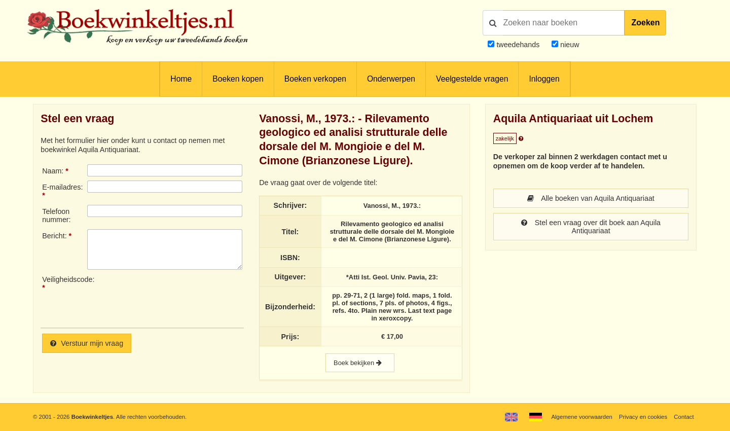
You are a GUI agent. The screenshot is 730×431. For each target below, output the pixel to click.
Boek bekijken (360, 363)
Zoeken (645, 22)
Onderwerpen (391, 79)
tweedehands (517, 45)
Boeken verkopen (315, 79)
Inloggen (544, 79)
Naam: (52, 171)
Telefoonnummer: (56, 215)
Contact (684, 417)
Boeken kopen (237, 79)
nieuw (568, 45)
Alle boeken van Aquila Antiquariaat (590, 198)
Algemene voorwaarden (581, 417)
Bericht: (54, 236)
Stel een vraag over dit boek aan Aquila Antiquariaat (591, 227)
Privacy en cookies (643, 417)
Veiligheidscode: (64, 279)
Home (181, 79)
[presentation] (172, 297)
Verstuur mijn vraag (86, 343)
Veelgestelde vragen (472, 79)
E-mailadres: (62, 187)
